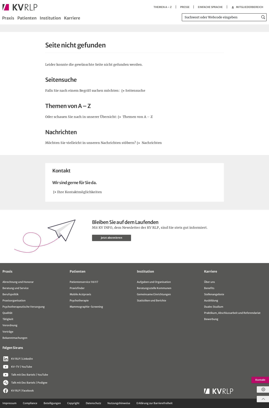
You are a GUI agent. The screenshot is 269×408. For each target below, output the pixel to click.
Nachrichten (151, 143)
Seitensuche (135, 91)
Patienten (27, 18)
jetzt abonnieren (112, 237)
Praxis (8, 18)
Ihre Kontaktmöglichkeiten (79, 192)
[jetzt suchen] (263, 17)
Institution (50, 18)
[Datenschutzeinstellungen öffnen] (262, 389)
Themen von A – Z (137, 117)
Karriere (72, 18)
